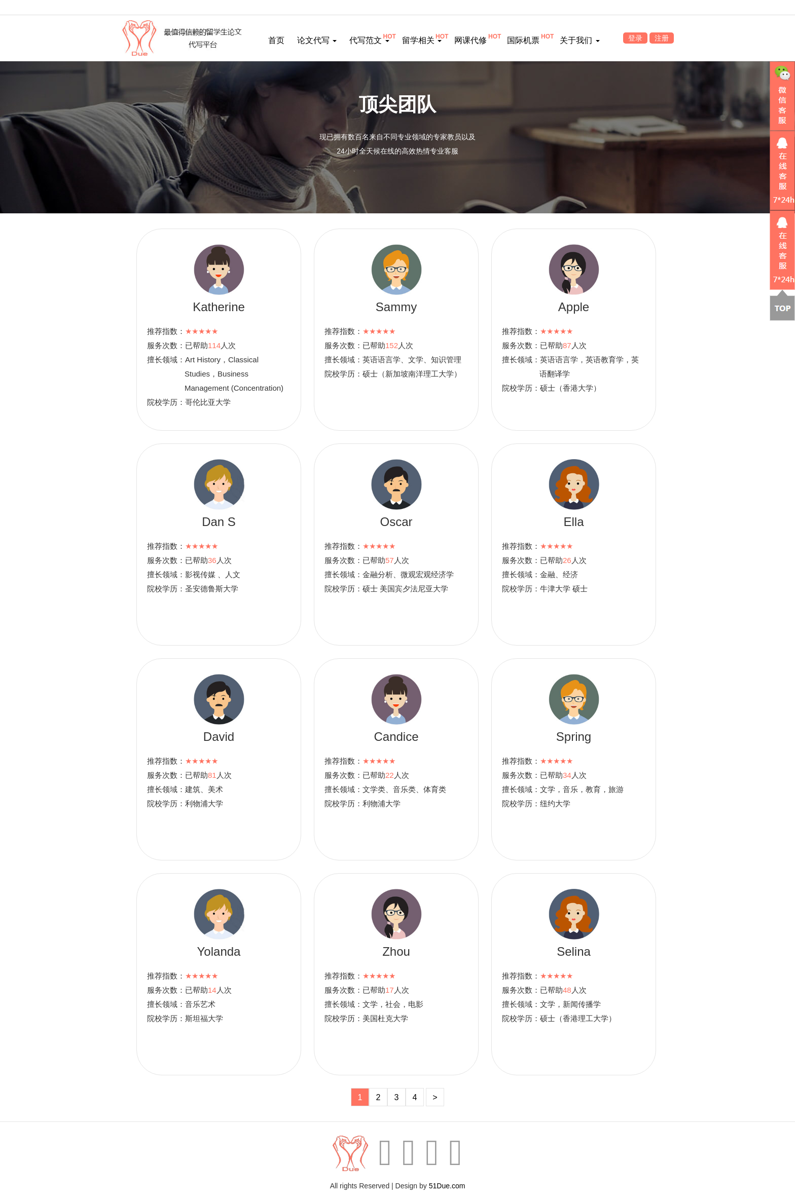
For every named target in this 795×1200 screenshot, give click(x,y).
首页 (276, 40)
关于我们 (579, 40)
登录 (635, 38)
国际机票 (523, 40)
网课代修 (470, 40)
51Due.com (447, 1186)
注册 (662, 38)
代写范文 (369, 40)
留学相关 (422, 40)
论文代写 (317, 40)
